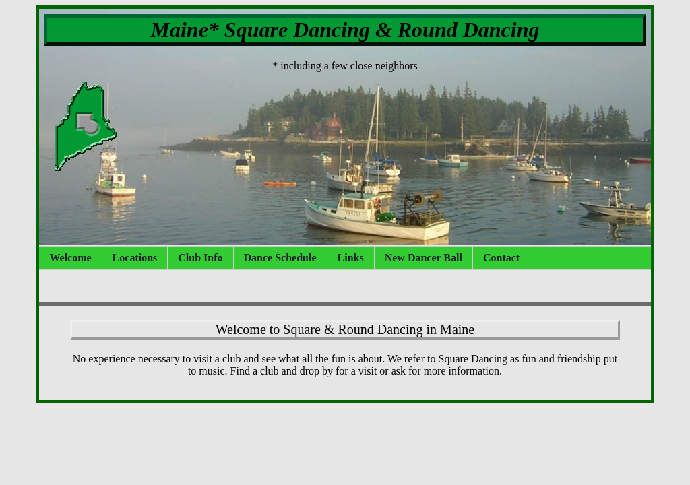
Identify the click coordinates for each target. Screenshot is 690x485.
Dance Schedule (280, 257)
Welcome (70, 257)
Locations (135, 257)
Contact (501, 257)
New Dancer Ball (423, 257)
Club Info (200, 257)
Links (351, 257)
